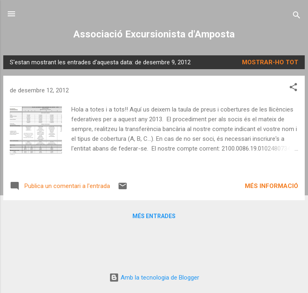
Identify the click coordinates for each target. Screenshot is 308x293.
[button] (293, 88)
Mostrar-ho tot (270, 62)
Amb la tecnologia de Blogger (154, 277)
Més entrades (154, 216)
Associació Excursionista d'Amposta (154, 34)
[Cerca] (296, 16)
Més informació (271, 186)
